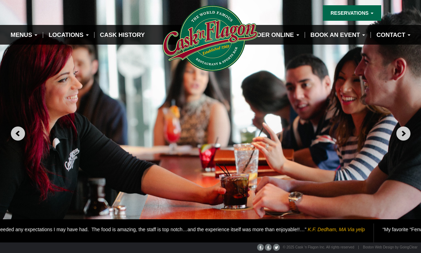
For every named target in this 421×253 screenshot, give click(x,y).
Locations (69, 35)
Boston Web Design (378, 247)
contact (393, 35)
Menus (24, 35)
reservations (352, 13)
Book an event (337, 35)
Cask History (122, 35)
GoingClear (408, 247)
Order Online (273, 35)
